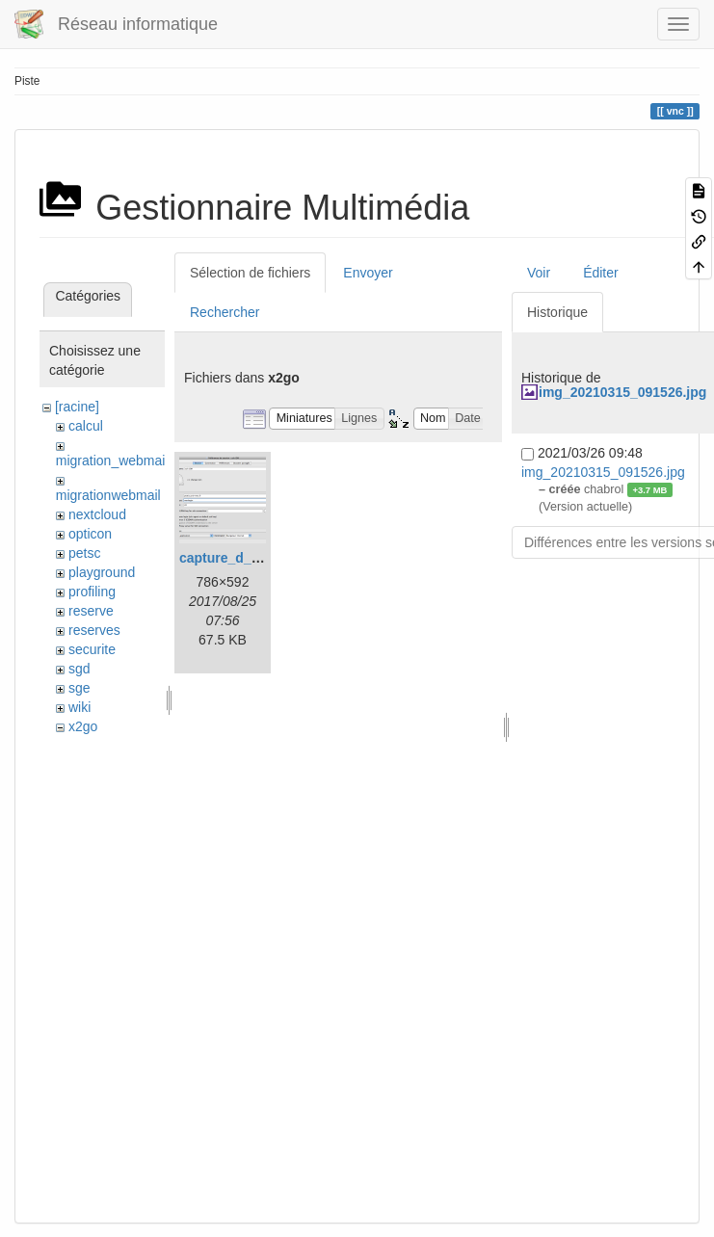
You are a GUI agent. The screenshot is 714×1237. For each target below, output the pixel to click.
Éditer (601, 272)
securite (92, 649)
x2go (82, 726)
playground (101, 572)
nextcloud (97, 514)
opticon (90, 533)
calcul (85, 426)
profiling (92, 591)
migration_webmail (112, 460)
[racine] (77, 406)
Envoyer (367, 272)
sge (79, 688)
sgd (79, 668)
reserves (94, 630)
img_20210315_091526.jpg (622, 392)
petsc (84, 553)
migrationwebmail (108, 495)
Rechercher (224, 312)
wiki (79, 707)
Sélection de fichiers (250, 272)
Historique (557, 312)
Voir (538, 272)
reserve (91, 610)
